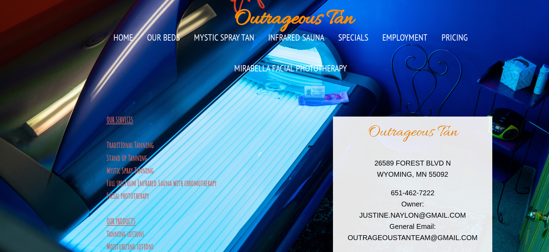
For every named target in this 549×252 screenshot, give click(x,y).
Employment (405, 37)
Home (123, 37)
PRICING (455, 37)
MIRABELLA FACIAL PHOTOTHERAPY (290, 68)
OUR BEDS (163, 37)
